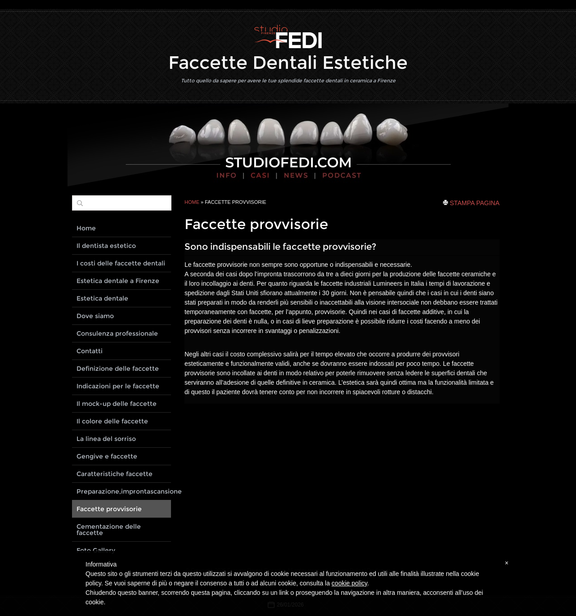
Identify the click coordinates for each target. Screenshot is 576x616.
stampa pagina (475, 202)
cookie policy (349, 583)
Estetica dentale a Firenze (117, 281)
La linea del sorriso (106, 439)
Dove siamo (95, 316)
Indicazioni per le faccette (117, 386)
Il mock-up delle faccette (116, 404)
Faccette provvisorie (109, 509)
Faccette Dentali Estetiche (288, 62)
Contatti (89, 351)
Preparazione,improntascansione (123, 491)
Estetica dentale (102, 298)
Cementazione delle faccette (108, 529)
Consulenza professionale (117, 333)
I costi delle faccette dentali (120, 263)
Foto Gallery (95, 550)
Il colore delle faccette (112, 421)
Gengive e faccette (106, 456)
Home (191, 202)
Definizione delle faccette (117, 368)
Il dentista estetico (106, 246)
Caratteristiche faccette (114, 474)
